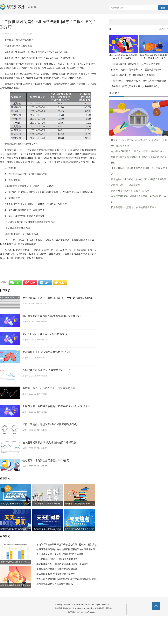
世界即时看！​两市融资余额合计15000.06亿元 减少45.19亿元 (56, 406)
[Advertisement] (138, 232)
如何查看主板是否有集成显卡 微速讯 (54, 584)
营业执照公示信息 (104, 608)
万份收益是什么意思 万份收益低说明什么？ (46, 370)
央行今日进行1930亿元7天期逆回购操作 (44, 334)
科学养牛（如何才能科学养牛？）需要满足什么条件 (137, 69)
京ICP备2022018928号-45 (84, 608)
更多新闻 (5, 536)
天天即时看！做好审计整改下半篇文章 (130, 190)
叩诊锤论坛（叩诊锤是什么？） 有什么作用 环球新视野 (138, 81)
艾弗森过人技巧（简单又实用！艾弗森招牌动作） (135, 86)
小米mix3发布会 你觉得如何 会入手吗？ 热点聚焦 (135, 64)
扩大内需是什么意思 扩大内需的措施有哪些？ (133, 207)
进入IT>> (163, 29)
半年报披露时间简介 (86, 264)
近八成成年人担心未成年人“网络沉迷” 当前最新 (59, 554)
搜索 (163, 8)
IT (110, 28)
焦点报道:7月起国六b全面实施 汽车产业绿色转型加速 (137, 151)
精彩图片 (5, 478)
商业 (36, 7)
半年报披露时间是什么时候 (27, 264)
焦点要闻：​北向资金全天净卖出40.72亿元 (45, 460)
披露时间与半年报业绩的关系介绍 (58, 264)
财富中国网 (57, 608)
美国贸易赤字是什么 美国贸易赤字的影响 (56, 569)
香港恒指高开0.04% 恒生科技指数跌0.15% (46, 352)
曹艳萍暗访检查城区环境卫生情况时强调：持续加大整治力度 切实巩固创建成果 (75, 544)
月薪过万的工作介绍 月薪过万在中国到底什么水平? (15, 564)
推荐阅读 (5, 290)
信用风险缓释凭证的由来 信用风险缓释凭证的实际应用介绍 (65, 549)
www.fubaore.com (84, 605)
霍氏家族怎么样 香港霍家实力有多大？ (55, 574)
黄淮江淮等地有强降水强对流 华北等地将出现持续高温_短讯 (66, 579)
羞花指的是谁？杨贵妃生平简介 (47, 529)
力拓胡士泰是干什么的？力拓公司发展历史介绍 (48, 388)
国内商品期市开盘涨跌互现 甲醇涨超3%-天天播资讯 (51, 316)
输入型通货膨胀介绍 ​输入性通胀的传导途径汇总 (49, 442)
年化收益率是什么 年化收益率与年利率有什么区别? (62, 564)
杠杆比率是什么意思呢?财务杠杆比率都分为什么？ (50, 424)
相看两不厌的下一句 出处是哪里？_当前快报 (133, 75)
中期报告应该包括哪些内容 (13, 268)
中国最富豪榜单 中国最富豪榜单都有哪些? (15, 587)
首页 (30, 7)
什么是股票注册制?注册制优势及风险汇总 (57, 559)
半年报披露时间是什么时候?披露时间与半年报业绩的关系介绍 (57, 297)
